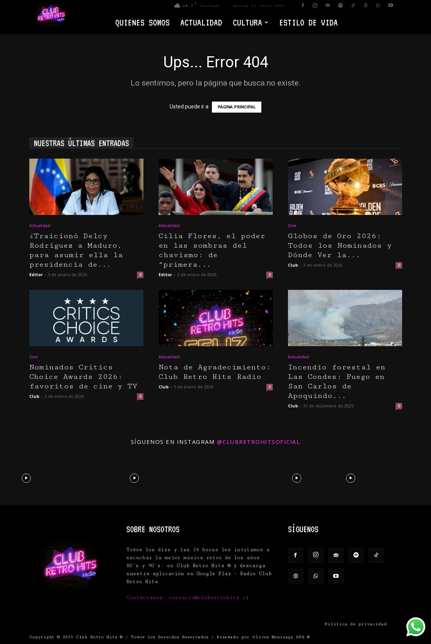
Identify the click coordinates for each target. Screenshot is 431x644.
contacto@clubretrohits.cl (209, 598)
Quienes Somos (142, 22)
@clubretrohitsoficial (259, 441)
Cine (292, 225)
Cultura (250, 22)
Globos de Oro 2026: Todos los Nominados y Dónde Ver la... (340, 245)
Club (293, 265)
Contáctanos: (147, 598)
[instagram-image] (26, 477)
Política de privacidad (355, 624)
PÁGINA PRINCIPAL (237, 107)
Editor (36, 274)
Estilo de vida (308, 22)
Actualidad (201, 22)
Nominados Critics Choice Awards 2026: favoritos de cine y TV (83, 377)
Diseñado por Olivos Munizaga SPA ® (263, 636)
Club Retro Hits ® (99, 636)
